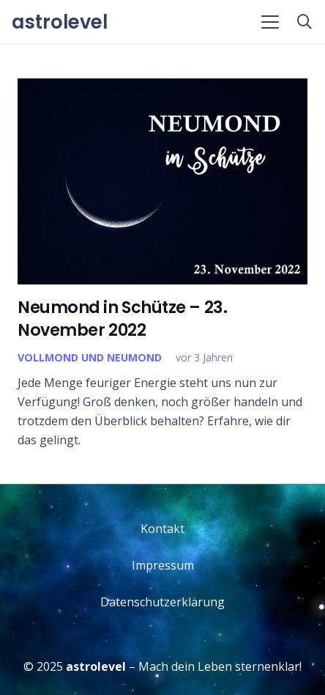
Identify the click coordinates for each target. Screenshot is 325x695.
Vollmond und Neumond (90, 357)
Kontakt (162, 529)
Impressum (163, 565)
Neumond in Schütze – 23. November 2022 (122, 318)
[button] (270, 22)
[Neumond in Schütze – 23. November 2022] (162, 181)
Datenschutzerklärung (162, 602)
